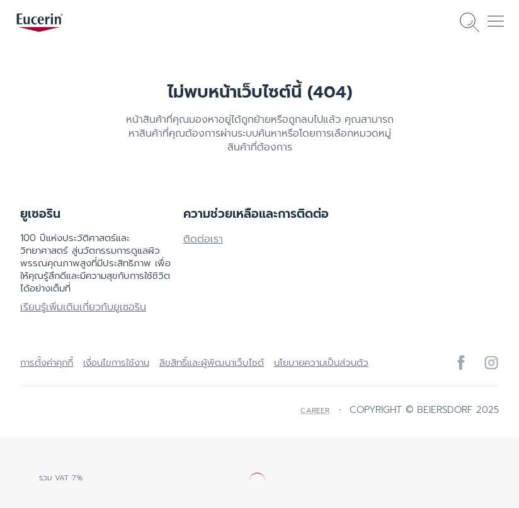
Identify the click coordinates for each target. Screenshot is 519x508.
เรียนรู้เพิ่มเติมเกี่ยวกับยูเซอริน (83, 307)
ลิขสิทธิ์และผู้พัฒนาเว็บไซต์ (211, 363)
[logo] (39, 22)
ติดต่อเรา (203, 239)
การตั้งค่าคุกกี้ (46, 363)
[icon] (461, 362)
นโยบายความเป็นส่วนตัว (321, 363)
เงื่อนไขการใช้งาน (116, 363)
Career (314, 410)
